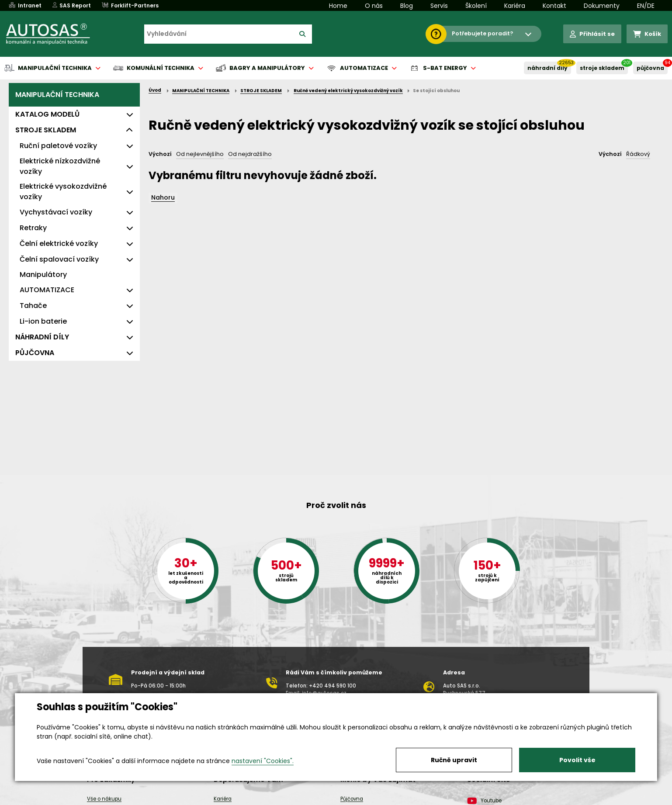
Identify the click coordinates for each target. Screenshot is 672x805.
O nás (374, 5)
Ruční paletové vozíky (58, 146)
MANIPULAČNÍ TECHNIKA (57, 95)
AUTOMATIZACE (47, 290)
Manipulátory (43, 274)
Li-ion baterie (43, 321)
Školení (476, 5)
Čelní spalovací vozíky (59, 259)
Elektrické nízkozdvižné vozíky (60, 166)
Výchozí (160, 154)
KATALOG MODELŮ (47, 114)
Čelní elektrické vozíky (59, 243)
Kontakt (554, 5)
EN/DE (646, 5)
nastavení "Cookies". (263, 761)
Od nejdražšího (250, 154)
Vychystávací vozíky (56, 212)
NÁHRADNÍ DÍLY (547, 68)
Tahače (33, 306)
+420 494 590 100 (332, 685)
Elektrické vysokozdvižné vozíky (63, 191)
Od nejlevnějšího (200, 154)
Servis (439, 5)
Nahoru (163, 197)
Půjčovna (351, 798)
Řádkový (638, 154)
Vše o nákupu (104, 798)
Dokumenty (602, 5)
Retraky (33, 228)
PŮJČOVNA (650, 68)
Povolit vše (577, 760)
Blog (406, 5)
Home (338, 5)
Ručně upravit (454, 760)
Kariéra (514, 5)
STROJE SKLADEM (602, 68)
